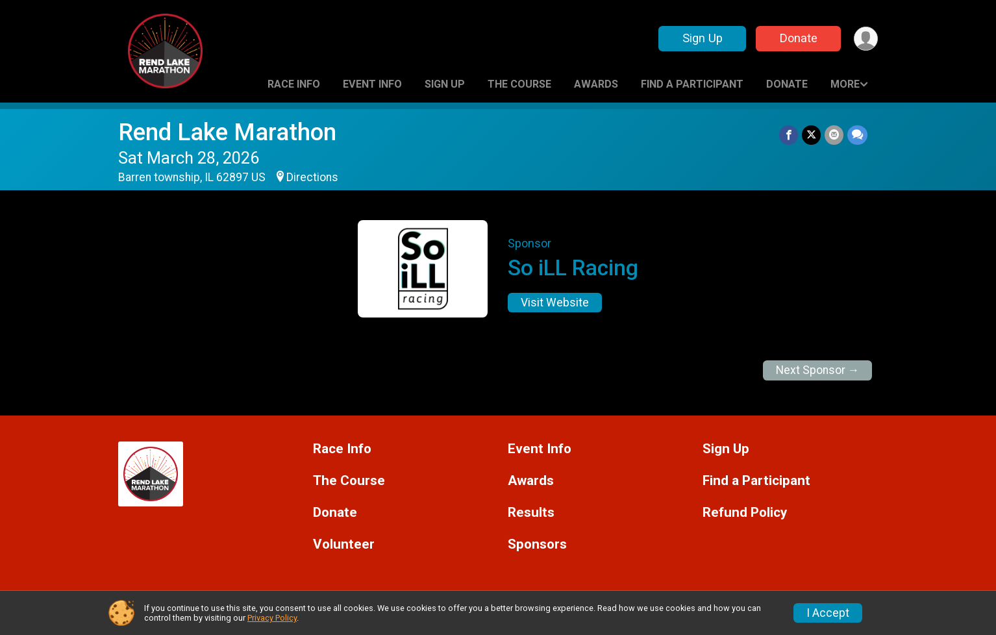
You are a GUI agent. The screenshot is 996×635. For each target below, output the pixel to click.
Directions (312, 177)
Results (531, 512)
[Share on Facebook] (788, 134)
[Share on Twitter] (811, 134)
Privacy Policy (272, 618)
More (845, 84)
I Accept (827, 612)
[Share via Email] (834, 134)
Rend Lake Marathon (227, 132)
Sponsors (537, 544)
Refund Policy (745, 512)
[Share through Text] (857, 134)
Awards (596, 84)
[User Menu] (866, 39)
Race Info (294, 84)
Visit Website (555, 302)
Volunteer (344, 544)
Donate (798, 38)
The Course (519, 84)
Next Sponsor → (818, 370)
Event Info (372, 84)
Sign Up (702, 38)
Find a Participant (692, 84)
